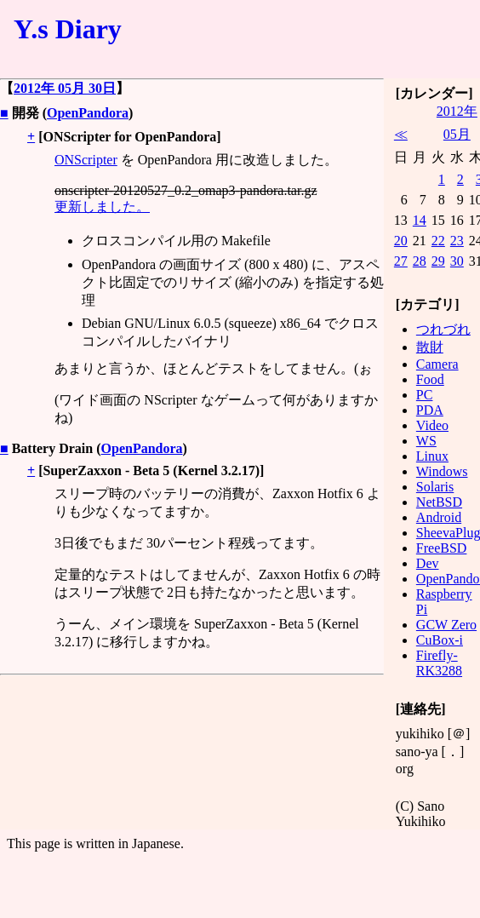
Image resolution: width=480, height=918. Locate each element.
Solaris (435, 486)
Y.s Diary (68, 29)
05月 (457, 134)
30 (457, 261)
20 (401, 240)
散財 (429, 347)
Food (430, 379)
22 (438, 240)
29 (438, 261)
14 (419, 220)
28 (419, 261)
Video (432, 425)
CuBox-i (439, 640)
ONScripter (85, 159)
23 (457, 240)
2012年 (457, 111)
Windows (442, 471)
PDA (429, 410)
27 (401, 261)
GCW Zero (446, 624)
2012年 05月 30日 (65, 88)
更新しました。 (102, 206)
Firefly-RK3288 (439, 663)
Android (438, 517)
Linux (432, 456)
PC (424, 394)
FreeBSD (441, 548)
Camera (437, 364)
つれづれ (443, 329)
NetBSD (439, 502)
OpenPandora (88, 113)
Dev (427, 563)
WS (426, 440)
